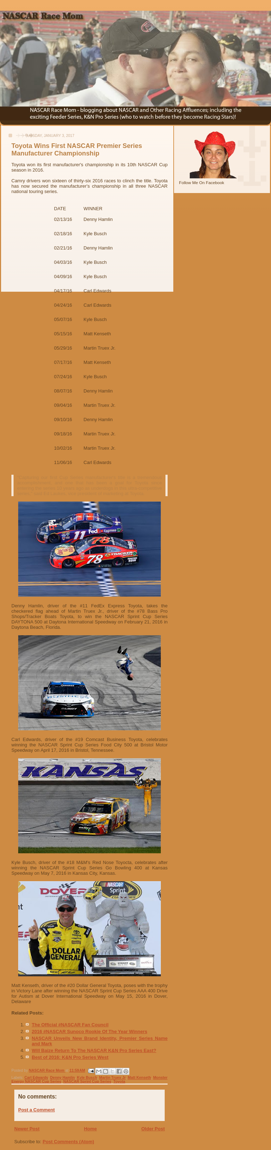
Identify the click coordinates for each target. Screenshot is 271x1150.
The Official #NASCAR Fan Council (70, 1024)
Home (90, 1128)
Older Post (153, 1128)
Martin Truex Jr (112, 1078)
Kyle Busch (87, 1078)
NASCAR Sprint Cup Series (87, 1082)
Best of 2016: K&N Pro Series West (70, 1057)
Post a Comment (36, 1109)
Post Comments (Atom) (68, 1141)
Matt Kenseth (139, 1078)
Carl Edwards (36, 1078)
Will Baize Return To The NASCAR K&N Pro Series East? (94, 1050)
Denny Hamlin (62, 1078)
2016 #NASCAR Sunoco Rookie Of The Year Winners (89, 1031)
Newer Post (27, 1128)
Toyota (119, 1082)
